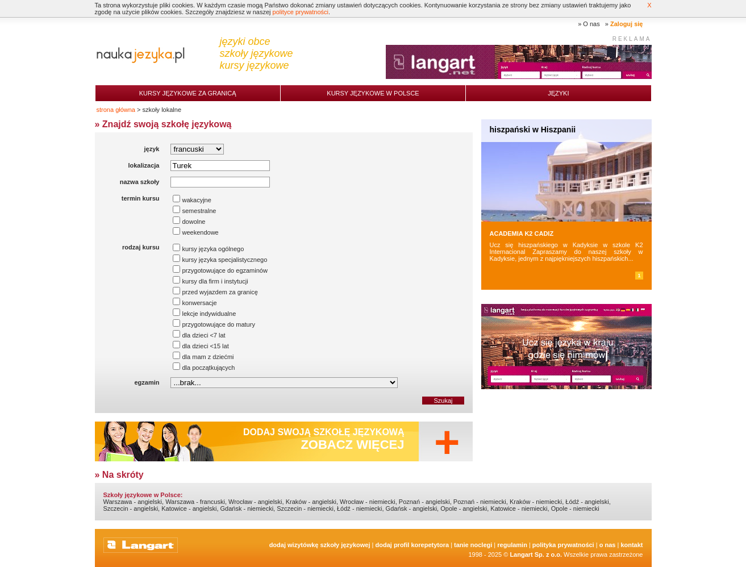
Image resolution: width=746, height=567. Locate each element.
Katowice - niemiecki (518, 508)
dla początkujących (204, 367)
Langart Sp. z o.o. (536, 554)
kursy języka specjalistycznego (220, 259)
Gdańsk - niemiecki (247, 508)
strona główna (116, 109)
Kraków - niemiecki (536, 501)
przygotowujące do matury (214, 324)
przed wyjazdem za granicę (215, 292)
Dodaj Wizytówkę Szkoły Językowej (319, 544)
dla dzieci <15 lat (200, 346)
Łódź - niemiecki (359, 508)
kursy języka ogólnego (208, 248)
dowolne (189, 221)
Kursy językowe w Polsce (373, 93)
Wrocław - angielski (255, 501)
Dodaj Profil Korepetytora (412, 544)
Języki (558, 93)
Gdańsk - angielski (411, 508)
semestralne (194, 210)
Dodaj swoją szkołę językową (324, 439)
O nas (591, 23)
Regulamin (512, 544)
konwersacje (194, 302)
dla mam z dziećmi (203, 356)
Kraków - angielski (311, 501)
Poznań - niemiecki (479, 501)
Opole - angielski (463, 508)
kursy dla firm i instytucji (210, 281)
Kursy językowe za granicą (187, 93)
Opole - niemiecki (575, 508)
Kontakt (631, 544)
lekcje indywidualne (204, 313)
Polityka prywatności (563, 544)
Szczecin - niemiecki (305, 508)
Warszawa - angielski (132, 501)
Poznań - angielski (424, 501)
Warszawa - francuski (195, 501)
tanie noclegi (473, 544)
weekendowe (195, 232)
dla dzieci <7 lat (199, 335)
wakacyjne (192, 200)
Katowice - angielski (188, 508)
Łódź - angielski (587, 501)
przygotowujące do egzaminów (220, 270)
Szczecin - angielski (131, 508)
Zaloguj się (626, 23)
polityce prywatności (300, 12)
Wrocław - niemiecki (367, 501)
